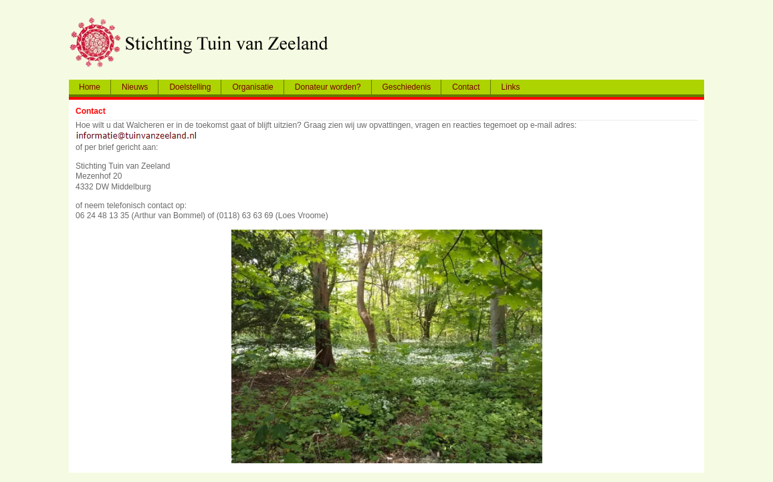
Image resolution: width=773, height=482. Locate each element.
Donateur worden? (328, 87)
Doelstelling (190, 87)
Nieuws (135, 87)
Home (89, 87)
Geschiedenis (406, 87)
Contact (465, 87)
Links (511, 87)
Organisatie (252, 87)
